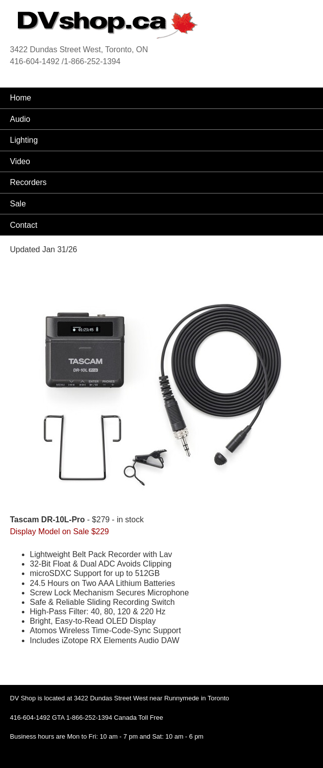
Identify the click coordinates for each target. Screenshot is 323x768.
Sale (18, 203)
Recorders (28, 182)
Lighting (24, 140)
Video (20, 161)
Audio (20, 119)
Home (20, 98)
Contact (23, 225)
